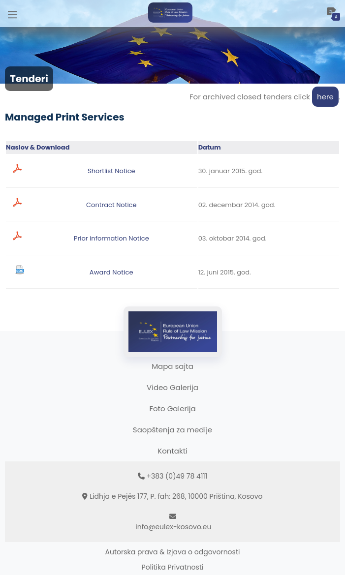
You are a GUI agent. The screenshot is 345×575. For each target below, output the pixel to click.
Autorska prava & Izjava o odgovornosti (172, 552)
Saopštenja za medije (172, 429)
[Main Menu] (12, 13)
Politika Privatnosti (173, 567)
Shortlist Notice (111, 171)
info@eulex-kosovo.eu (173, 527)
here (325, 96)
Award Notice (111, 272)
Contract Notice (111, 205)
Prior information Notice (111, 238)
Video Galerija (172, 387)
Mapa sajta (172, 366)
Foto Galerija (172, 408)
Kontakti (172, 451)
